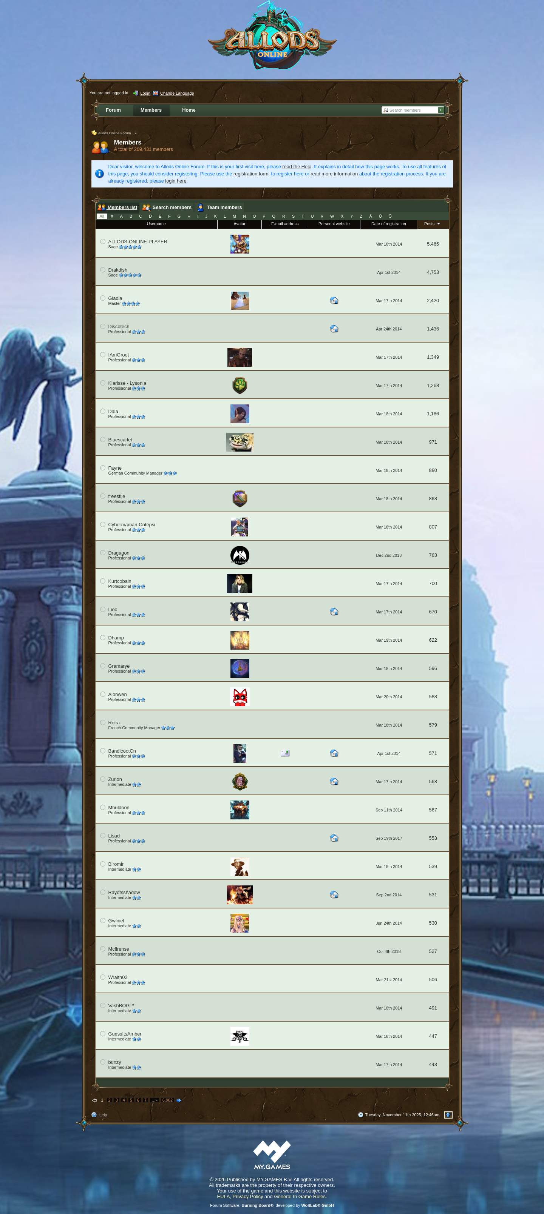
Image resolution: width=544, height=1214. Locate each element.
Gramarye (119, 666)
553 (433, 838)
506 (433, 979)
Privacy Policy (248, 1196)
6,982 (167, 1100)
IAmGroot (118, 355)
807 (433, 527)
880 (433, 470)
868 (433, 498)
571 (433, 753)
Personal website (334, 223)
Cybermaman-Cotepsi (131, 524)
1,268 (433, 385)
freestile (116, 496)
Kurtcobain (119, 581)
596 (433, 668)
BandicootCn (122, 751)
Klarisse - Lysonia (127, 383)
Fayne (115, 468)
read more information (334, 174)
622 (433, 640)
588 (433, 696)
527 (433, 951)
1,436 (433, 329)
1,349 (433, 357)
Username (156, 223)
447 (433, 1036)
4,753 (433, 272)
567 (433, 810)
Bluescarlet (120, 440)
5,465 (433, 244)
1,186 (433, 413)
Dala (113, 411)
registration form (250, 174)
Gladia (115, 298)
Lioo (112, 609)
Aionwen (117, 694)
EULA (223, 1196)
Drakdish (118, 270)
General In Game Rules (300, 1196)
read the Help (296, 166)
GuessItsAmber (125, 1034)
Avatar (240, 223)
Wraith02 (118, 977)
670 (433, 612)
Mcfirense (118, 949)
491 (433, 1008)
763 (433, 555)
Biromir (116, 864)
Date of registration (388, 223)
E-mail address (285, 223)
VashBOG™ (121, 1005)
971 (433, 442)
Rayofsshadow (124, 892)
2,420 (433, 300)
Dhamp (116, 638)
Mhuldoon (119, 807)
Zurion (115, 779)
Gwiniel (116, 921)
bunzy (114, 1062)
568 (433, 781)
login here (175, 181)
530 (433, 923)
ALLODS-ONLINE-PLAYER (137, 241)
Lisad (114, 836)
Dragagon (119, 553)
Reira (114, 722)
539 (433, 866)
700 (433, 583)
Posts (433, 223)
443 (433, 1064)
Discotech (119, 326)
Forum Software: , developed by (272, 1205)
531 (433, 894)
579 (433, 725)
